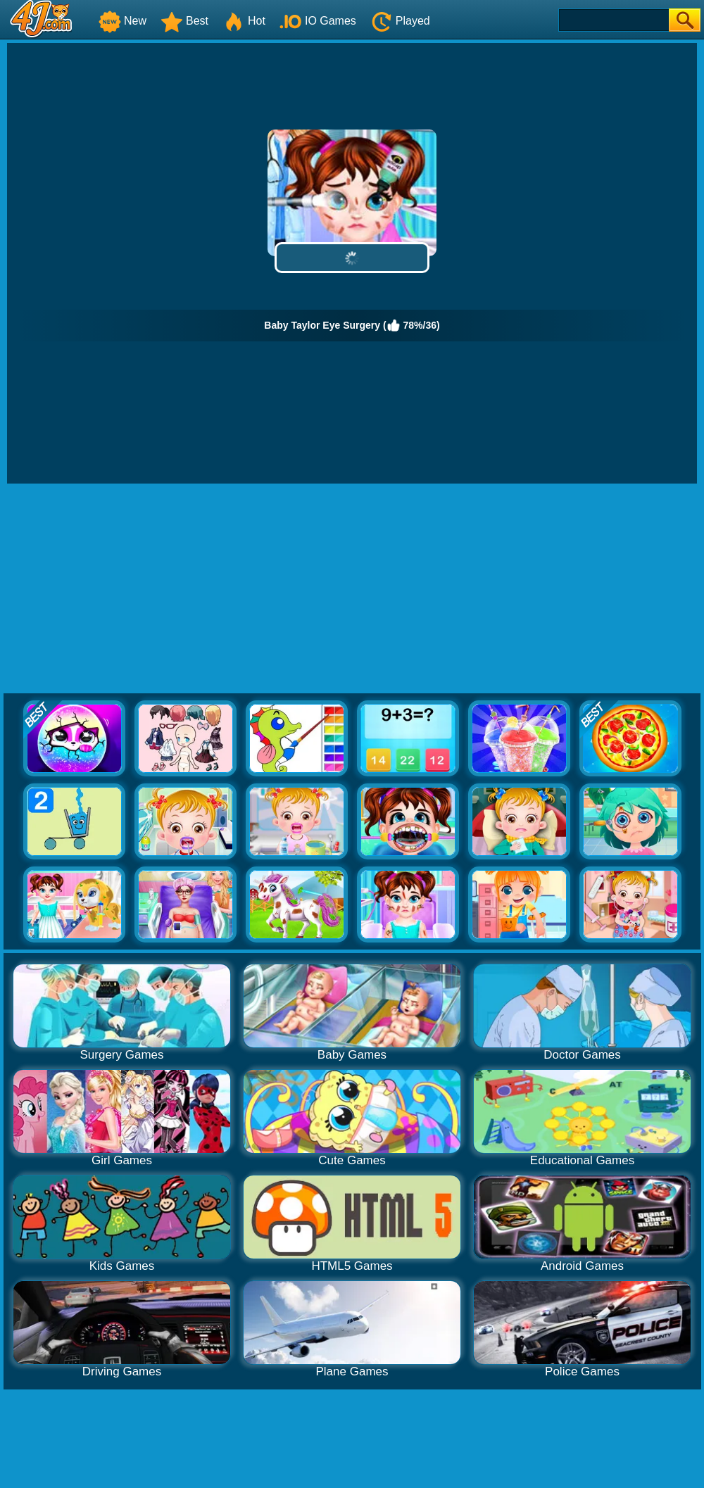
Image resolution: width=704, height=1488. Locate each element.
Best (184, 21)
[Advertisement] (352, 589)
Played (400, 21)
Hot (243, 21)
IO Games (317, 21)
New (122, 21)
